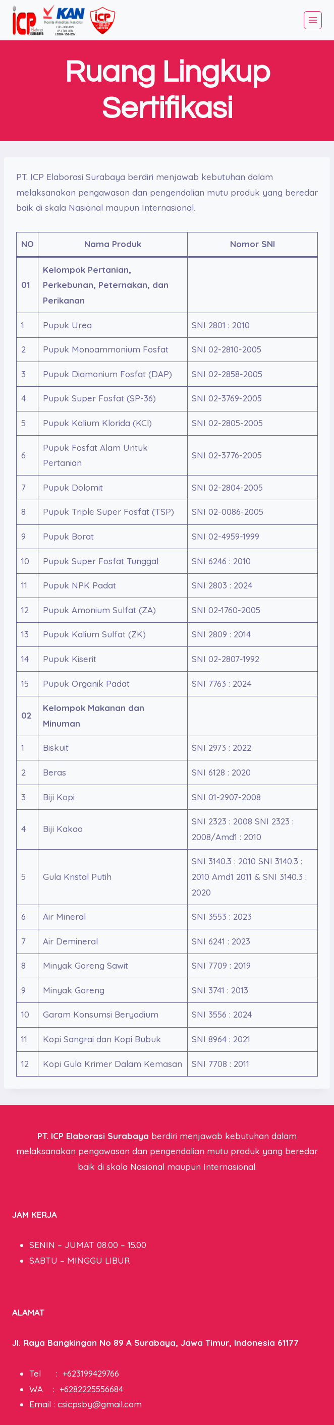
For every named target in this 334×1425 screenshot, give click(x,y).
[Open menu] (313, 20)
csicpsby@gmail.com (100, 1404)
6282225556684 (93, 1389)
